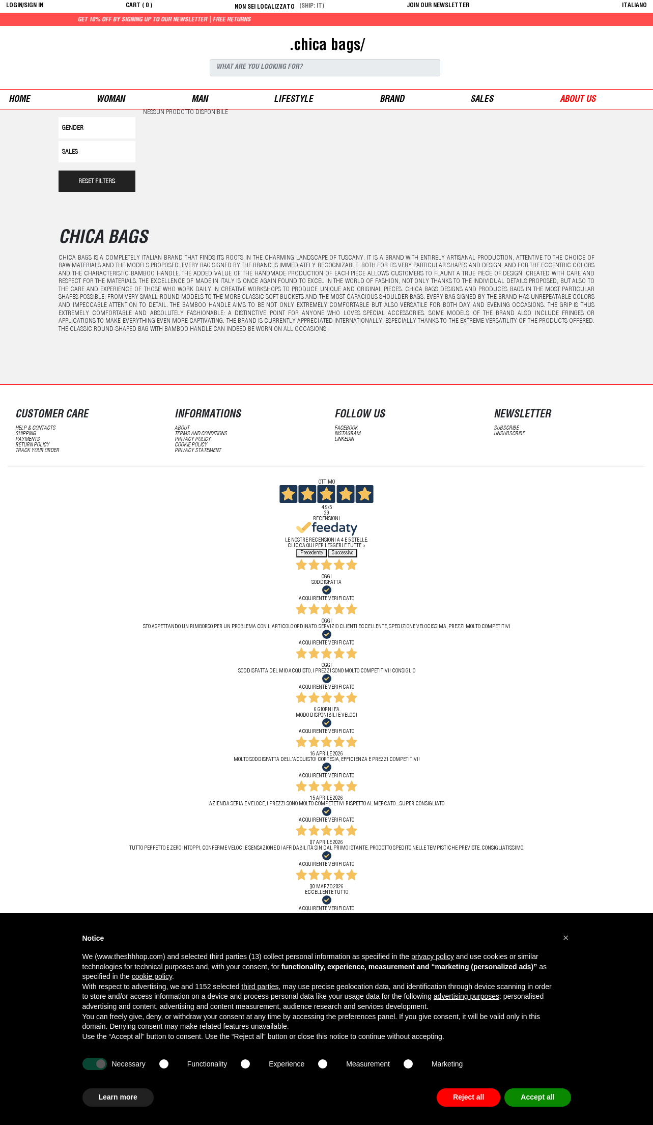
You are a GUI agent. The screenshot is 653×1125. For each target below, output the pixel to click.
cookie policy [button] (152, 976)
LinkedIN (344, 439)
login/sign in (24, 6)
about (182, 428)
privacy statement (198, 451)
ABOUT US (577, 100)
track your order (37, 451)
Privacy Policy (193, 439)
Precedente (311, 553)
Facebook (346, 428)
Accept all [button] (537, 1097)
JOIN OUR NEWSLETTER (438, 6)
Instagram (347, 434)
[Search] (325, 67)
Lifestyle (293, 100)
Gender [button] (72, 128)
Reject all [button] (468, 1097)
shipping (25, 434)
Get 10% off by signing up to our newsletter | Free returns (194, 20)
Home (19, 100)
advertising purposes (466, 996)
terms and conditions (201, 434)
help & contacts (35, 428)
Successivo (342, 553)
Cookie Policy (191, 445)
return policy (32, 445)
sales (481, 100)
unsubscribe (509, 434)
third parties (259, 986)
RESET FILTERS (96, 182)
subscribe (506, 428)
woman (110, 100)
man (199, 100)
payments (27, 439)
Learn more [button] (118, 1097)
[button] (566, 938)
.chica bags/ (326, 46)
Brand (392, 100)
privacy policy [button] (432, 956)
